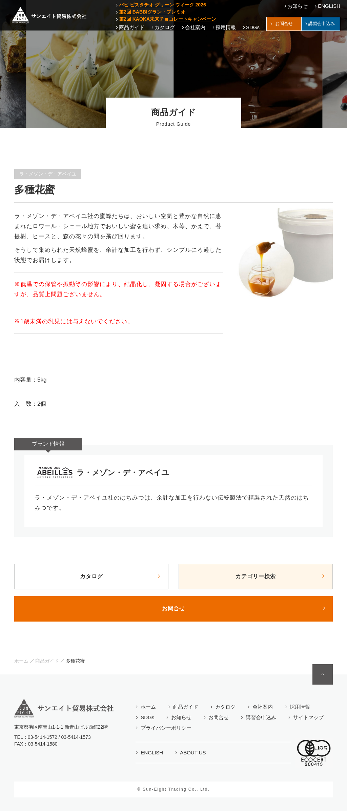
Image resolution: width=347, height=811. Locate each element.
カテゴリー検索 (256, 576)
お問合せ (173, 608)
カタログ (91, 576)
